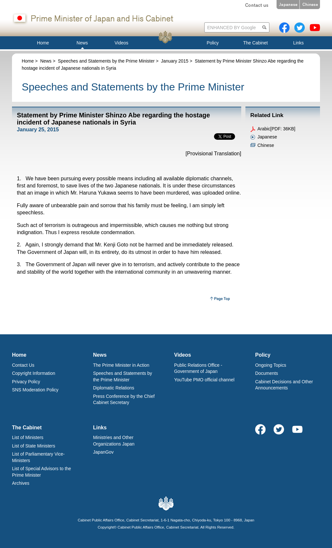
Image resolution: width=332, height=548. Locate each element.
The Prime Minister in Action (121, 365)
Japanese (267, 136)
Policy (262, 355)
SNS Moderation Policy (35, 389)
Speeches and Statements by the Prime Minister (106, 61)
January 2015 (174, 61)
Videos (182, 355)
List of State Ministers (33, 445)
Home (28, 61)
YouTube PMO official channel (204, 379)
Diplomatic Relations (113, 387)
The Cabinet (27, 427)
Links (100, 427)
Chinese (265, 145)
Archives (20, 483)
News (46, 61)
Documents (266, 373)
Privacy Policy (26, 381)
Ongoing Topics (270, 365)
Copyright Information (33, 373)
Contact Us (23, 365)
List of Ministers (27, 437)
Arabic (263, 128)
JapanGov (103, 452)
